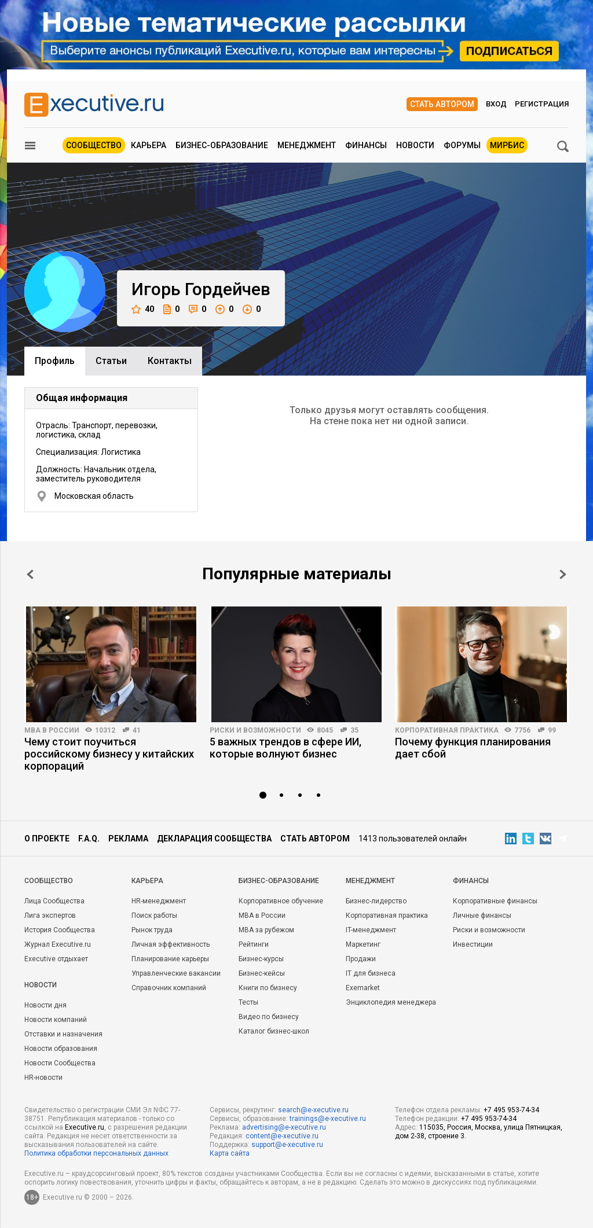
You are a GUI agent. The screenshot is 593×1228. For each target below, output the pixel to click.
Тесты (248, 1002)
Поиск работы (154, 915)
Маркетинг (363, 944)
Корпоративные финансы (495, 901)
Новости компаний (55, 1020)
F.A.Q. (89, 838)
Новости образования (60, 1049)
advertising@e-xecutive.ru (284, 1127)
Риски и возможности (255, 730)
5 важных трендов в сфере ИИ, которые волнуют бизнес (285, 748)
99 (552, 730)
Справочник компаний (168, 988)
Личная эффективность (170, 944)
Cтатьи (111, 360)
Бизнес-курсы (261, 959)
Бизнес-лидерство (376, 901)
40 (142, 309)
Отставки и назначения (63, 1034)
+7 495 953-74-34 (511, 1110)
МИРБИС (507, 145)
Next (563, 574)
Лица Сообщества (54, 901)
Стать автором (442, 104)
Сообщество (94, 145)
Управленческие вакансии (176, 973)
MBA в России (51, 730)
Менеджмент (306, 145)
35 (354, 730)
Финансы (366, 145)
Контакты (170, 360)
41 (137, 730)
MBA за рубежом (266, 930)
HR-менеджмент (158, 901)
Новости (415, 145)
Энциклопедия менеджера (391, 1002)
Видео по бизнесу (269, 1017)
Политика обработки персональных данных (96, 1153)
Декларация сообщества (214, 838)
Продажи (361, 959)
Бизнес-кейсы (262, 973)
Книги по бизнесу (268, 988)
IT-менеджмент (371, 930)
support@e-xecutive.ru (287, 1145)
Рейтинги (254, 944)
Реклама (128, 838)
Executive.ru (84, 1127)
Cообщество (48, 881)
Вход (496, 104)
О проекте (46, 838)
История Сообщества (59, 930)
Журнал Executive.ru (57, 944)
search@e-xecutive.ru (313, 1110)
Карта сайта (230, 1153)
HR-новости (43, 1077)
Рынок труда (152, 930)
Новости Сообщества (60, 1063)
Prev (30, 574)
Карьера (148, 145)
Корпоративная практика (447, 730)
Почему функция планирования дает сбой (473, 748)
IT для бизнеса (371, 973)
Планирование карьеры (170, 959)
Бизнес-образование (221, 145)
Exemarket (363, 988)
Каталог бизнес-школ (274, 1031)
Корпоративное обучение (281, 901)
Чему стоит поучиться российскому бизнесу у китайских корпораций (109, 754)
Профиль (55, 360)
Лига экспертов (50, 915)
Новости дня (45, 1005)
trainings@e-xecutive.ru (328, 1119)
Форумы (462, 145)
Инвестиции (473, 944)
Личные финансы (482, 915)
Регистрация (542, 104)
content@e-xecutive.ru (282, 1136)
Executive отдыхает (56, 959)
